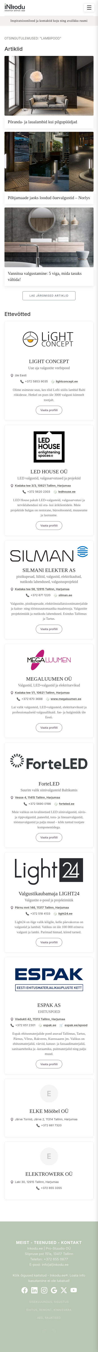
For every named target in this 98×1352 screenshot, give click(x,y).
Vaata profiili (49, 410)
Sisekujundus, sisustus (49, 1301)
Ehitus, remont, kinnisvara (49, 1310)
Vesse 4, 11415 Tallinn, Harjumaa (37, 797)
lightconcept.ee (67, 381)
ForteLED (49, 784)
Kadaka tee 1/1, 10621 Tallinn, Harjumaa (42, 692)
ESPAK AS (49, 1005)
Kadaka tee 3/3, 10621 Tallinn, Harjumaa (43, 485)
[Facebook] (24, 1290)
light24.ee (65, 913)
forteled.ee (66, 803)
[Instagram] (44, 1290)
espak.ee (49, 1025)
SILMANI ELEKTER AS (49, 570)
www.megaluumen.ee (66, 699)
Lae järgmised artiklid (49, 295)
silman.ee (65, 595)
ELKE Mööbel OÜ (49, 1111)
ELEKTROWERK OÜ (49, 1174)
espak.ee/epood (76, 1025)
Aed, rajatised (49, 1317)
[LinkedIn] (34, 1290)
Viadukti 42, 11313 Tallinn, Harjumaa (40, 1019)
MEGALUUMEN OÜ (49, 679)
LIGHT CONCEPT (49, 361)
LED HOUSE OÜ (48, 471)
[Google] (54, 1290)
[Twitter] (64, 1290)
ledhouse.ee (66, 491)
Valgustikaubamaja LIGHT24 (49, 893)
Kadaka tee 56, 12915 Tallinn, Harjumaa (42, 589)
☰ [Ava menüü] (89, 7)
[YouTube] (74, 1290)
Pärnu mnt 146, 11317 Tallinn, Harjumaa (42, 907)
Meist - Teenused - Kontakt (49, 1242)
